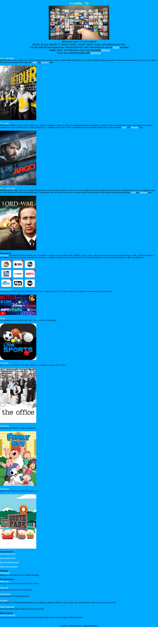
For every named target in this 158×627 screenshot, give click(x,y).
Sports (2, 318)
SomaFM (3, 600)
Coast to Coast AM (7, 615)
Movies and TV (6, 289)
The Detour (9, 58)
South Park (4, 489)
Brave (116, 47)
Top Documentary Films (9, 562)
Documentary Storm (8, 558)
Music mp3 (4, 581)
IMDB (35, 62)
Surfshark (96, 53)
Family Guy (4, 426)
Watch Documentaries (9, 567)
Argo (7, 123)
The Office (4, 363)
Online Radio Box (7, 607)
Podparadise (5, 573)
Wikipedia (45, 62)
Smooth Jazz (5, 594)
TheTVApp (4, 255)
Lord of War (10, 188)
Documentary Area (7, 554)
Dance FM (4, 588)
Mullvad (105, 50)
